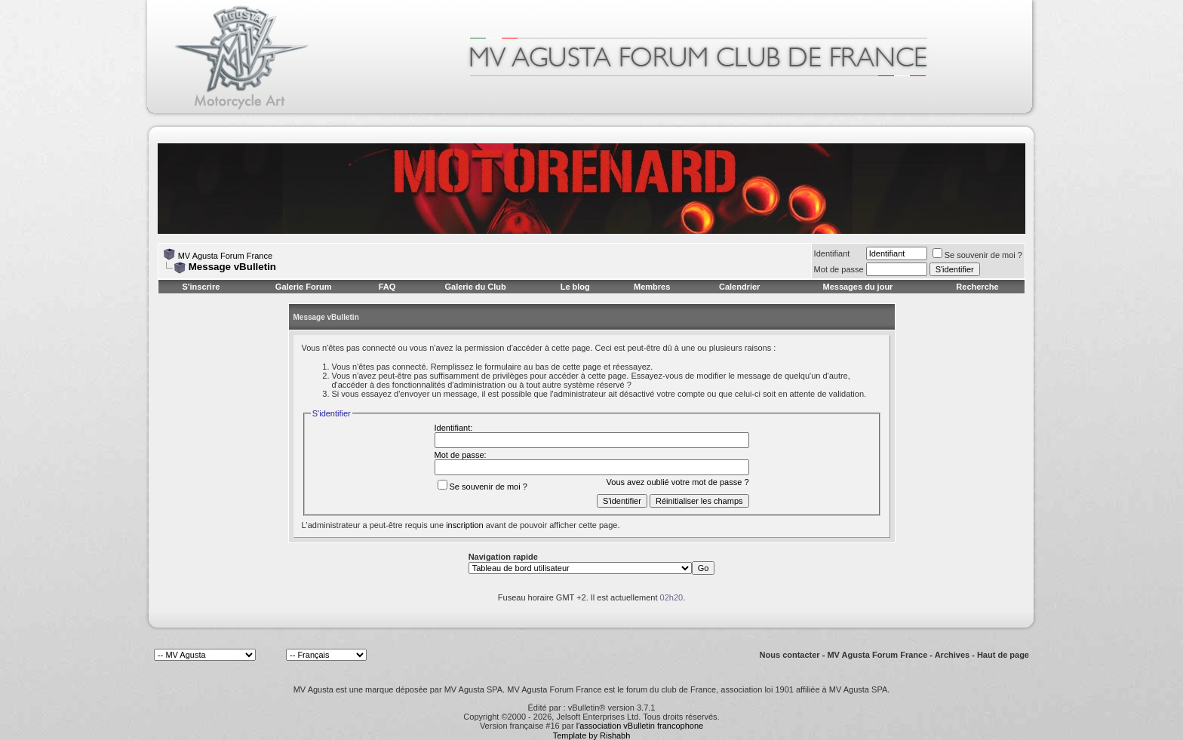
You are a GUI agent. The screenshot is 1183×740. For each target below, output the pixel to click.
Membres (652, 286)
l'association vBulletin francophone (639, 725)
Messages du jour (857, 286)
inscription (465, 525)
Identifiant (832, 253)
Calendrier (739, 286)
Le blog (575, 286)
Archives (952, 654)
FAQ (387, 286)
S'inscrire (201, 286)
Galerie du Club (474, 286)
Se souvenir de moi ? (977, 254)
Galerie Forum (303, 286)
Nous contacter (790, 654)
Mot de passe (839, 269)
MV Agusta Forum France (225, 255)
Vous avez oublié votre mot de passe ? (678, 482)
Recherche (977, 286)
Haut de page (1003, 654)
